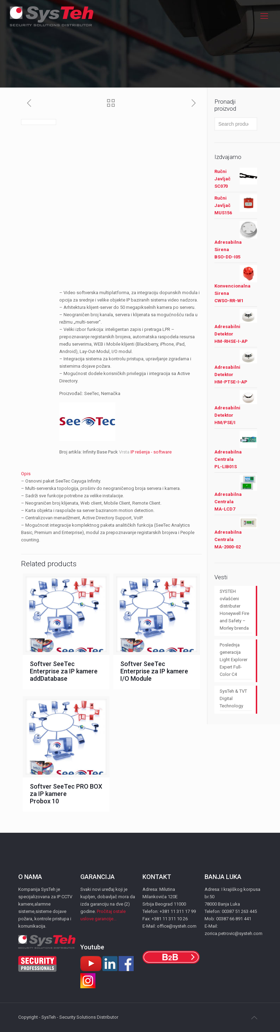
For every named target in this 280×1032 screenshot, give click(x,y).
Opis (26, 473)
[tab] (111, 473)
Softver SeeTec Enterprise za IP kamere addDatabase (64, 671)
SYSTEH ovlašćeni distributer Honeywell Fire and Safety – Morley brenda (234, 610)
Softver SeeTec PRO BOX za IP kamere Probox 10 (66, 794)
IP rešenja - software (151, 452)
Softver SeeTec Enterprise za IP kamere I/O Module (154, 671)
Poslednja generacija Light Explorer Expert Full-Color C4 (233, 659)
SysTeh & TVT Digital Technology (233, 698)
